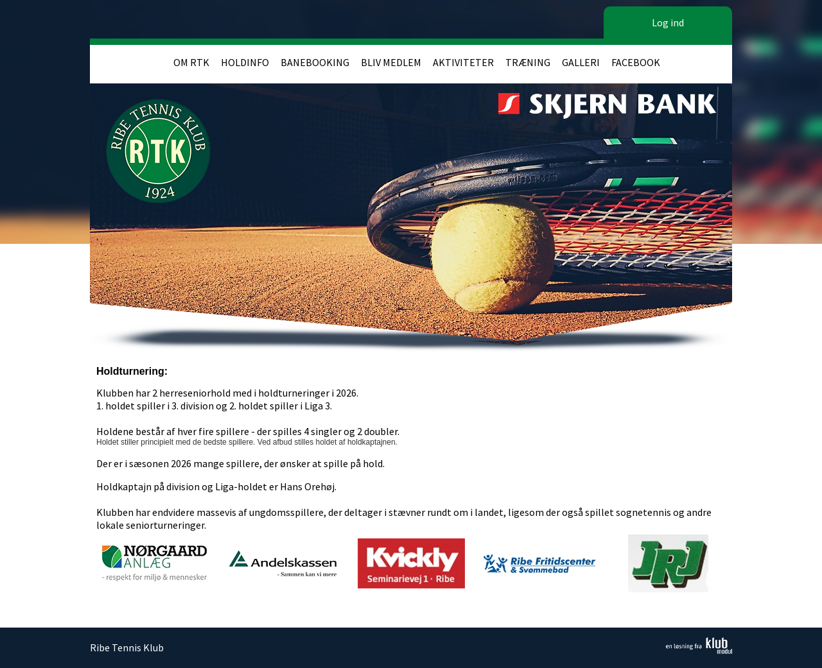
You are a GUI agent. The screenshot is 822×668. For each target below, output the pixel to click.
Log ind (668, 22)
